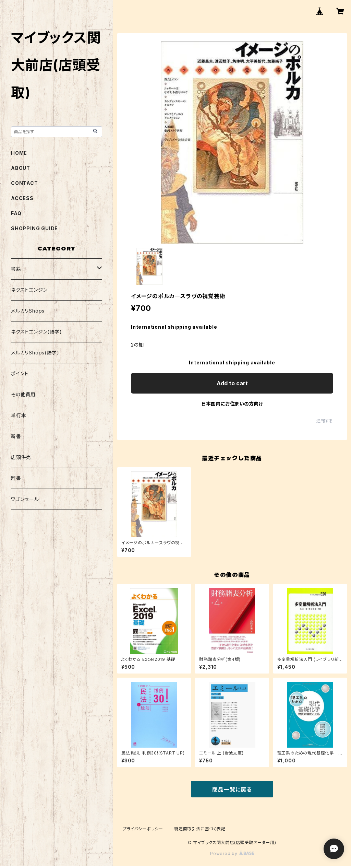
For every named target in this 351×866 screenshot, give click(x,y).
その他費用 (23, 394)
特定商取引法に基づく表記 (200, 828)
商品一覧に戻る (232, 789)
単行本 (18, 415)
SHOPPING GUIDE (34, 228)
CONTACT (24, 183)
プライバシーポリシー (143, 828)
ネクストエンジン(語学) (36, 332)
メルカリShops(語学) (35, 352)
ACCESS (22, 198)
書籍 (16, 269)
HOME (19, 153)
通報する (324, 420)
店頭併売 (21, 457)
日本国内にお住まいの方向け (232, 404)
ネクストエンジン (29, 290)
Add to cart (232, 383)
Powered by (232, 853)
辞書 (16, 478)
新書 (16, 436)
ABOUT (20, 168)
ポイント (19, 373)
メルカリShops (28, 311)
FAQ (16, 213)
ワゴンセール (25, 499)
